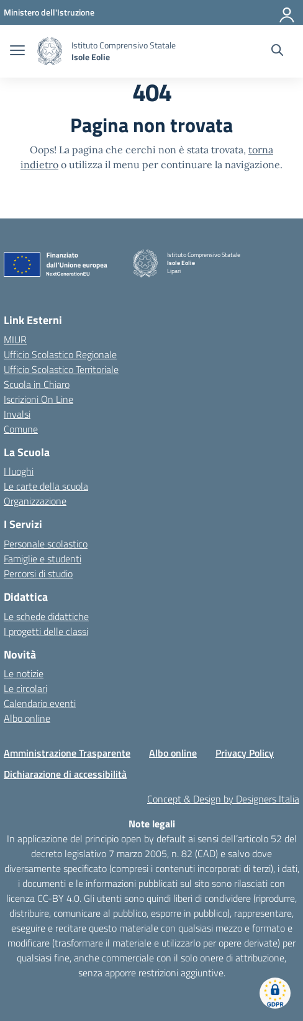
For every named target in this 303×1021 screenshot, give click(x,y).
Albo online (27, 718)
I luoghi (19, 471)
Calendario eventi (40, 703)
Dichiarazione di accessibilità (65, 774)
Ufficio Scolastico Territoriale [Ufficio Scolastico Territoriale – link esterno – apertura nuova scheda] (61, 369)
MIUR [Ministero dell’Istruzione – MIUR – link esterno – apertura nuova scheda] (15, 339)
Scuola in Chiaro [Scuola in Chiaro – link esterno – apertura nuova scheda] (37, 384)
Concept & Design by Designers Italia (223, 798)
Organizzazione (35, 500)
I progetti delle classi (46, 631)
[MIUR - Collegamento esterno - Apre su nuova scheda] (49, 12)
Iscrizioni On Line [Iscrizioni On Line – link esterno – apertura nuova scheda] (38, 399)
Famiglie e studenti (42, 558)
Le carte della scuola (46, 486)
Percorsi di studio (38, 573)
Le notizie (23, 673)
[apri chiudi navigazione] (17, 51)
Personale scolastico (46, 543)
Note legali (152, 823)
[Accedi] (287, 12)
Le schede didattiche (46, 616)
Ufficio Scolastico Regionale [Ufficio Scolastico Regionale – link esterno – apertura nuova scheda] (60, 354)
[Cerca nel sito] (277, 51)
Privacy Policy (244, 752)
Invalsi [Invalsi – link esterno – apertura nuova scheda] (17, 414)
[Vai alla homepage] (49, 51)
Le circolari (25, 688)
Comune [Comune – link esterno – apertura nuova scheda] (21, 428)
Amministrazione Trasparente (67, 752)
